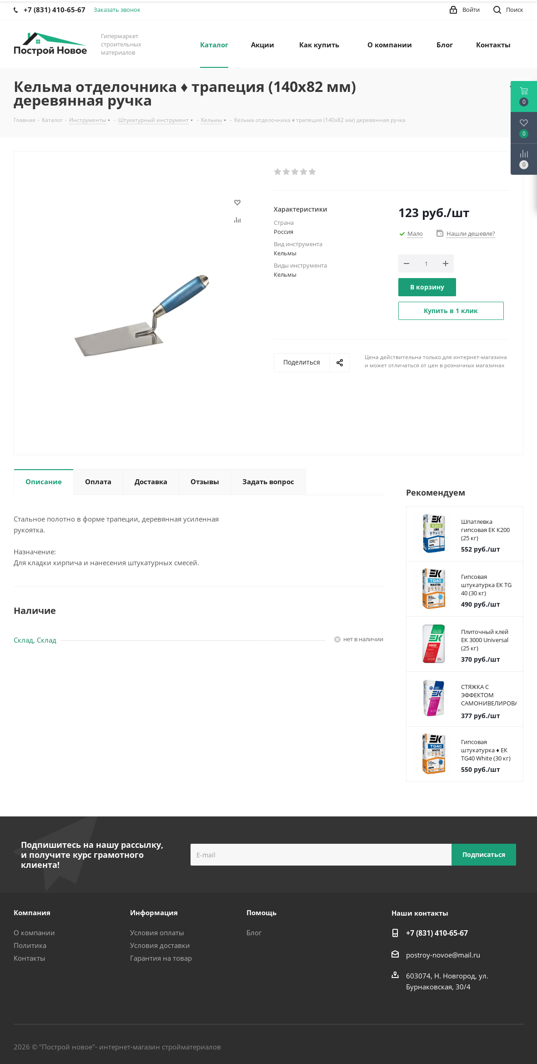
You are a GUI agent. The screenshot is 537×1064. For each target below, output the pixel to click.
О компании (34, 932)
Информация (154, 912)
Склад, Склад (35, 639)
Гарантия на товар (161, 958)
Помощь (261, 912)
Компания (32, 912)
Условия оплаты (157, 932)
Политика (30, 945)
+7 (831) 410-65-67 (437, 933)
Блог (253, 932)
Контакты (29, 958)
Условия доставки (160, 945)
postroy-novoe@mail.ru (443, 954)
